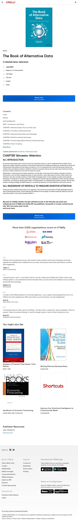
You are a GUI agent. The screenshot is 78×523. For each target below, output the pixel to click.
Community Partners (8, 474)
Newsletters (27, 466)
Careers (4, 466)
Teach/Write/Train (8, 463)
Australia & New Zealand (10, 495)
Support (26, 459)
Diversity (5, 483)
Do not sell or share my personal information (15, 511)
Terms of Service (6, 518)
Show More (6, 147)
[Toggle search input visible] (75, 2)
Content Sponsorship (9, 485)
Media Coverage (7, 471)
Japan (4, 498)
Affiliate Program (7, 477)
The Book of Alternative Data (27, 151)
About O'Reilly (7, 459)
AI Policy (26, 471)
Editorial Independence (28, 518)
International (7, 491)
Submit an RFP (6, 480)
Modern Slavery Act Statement (45, 518)
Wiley (8, 85)
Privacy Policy (27, 469)
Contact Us (27, 463)
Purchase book (8, 433)
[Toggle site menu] (2, 2)
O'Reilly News (6, 469)
